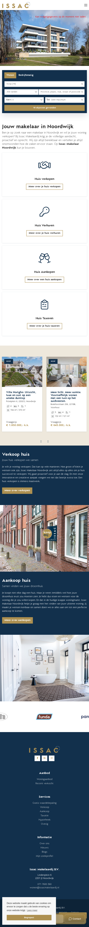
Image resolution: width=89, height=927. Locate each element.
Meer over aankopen (17, 620)
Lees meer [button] (32, 910)
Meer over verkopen (17, 490)
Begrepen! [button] (29, 917)
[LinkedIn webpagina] (44, 758)
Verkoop (44, 807)
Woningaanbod (44, 779)
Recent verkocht (44, 783)
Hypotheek (45, 820)
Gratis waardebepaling (45, 803)
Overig (44, 824)
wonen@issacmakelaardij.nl (44, 888)
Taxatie (45, 816)
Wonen (10, 75)
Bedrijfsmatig (26, 75)
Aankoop (44, 811)
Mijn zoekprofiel (44, 856)
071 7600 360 (44, 884)
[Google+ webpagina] (51, 758)
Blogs (44, 852)
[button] (44, 108)
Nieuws (45, 848)
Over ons (44, 844)
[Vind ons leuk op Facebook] (37, 758)
